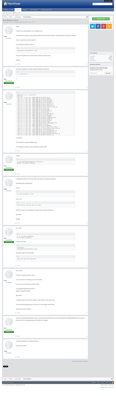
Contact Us (94, 382)
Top (110, 382)
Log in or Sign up (108, 0)
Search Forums (8, 13)
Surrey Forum (111, 387)
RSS (112, 382)
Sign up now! (101, 18)
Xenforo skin (5, 382)
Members (25, 9)
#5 (86, 223)
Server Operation (14, 22)
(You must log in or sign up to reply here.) (80, 361)
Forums (18, 9)
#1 (86, 64)
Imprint (102, 382)
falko (5, 79)
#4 (86, 173)
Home (106, 382)
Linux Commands (34, 9)
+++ (111, 60)
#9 (86, 356)
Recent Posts (18, 13)
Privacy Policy (111, 384)
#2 (86, 87)
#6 (86, 265)
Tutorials (6, 9)
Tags (12, 9)
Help (98, 382)
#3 (86, 150)
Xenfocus (11, 382)
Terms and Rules (104, 384)
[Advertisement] (101, 86)
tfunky (26, 22)
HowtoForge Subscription (46, 9)
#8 (86, 336)
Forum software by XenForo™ (13, 384)
